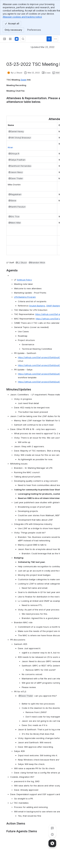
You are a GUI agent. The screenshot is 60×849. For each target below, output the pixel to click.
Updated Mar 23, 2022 (42, 47)
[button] (16, 131)
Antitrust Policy (24, 279)
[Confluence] (16, 38)
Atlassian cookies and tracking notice (22, 16)
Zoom (23, 79)
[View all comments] (52, 828)
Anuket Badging (37, 305)
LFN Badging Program (25, 297)
